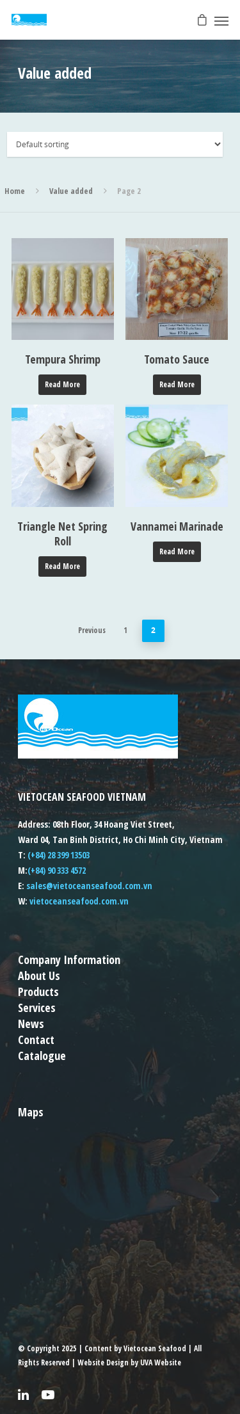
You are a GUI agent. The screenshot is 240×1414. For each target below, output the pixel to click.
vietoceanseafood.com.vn (79, 901)
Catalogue (42, 1055)
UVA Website (160, 1362)
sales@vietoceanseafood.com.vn (89, 886)
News (31, 1023)
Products (38, 991)
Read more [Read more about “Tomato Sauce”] (177, 384)
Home (14, 191)
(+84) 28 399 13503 (59, 855)
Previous (92, 630)
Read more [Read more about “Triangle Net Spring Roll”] (62, 566)
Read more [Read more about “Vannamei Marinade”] (177, 551)
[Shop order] (115, 144)
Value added (71, 191)
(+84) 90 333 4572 (57, 870)
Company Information (69, 959)
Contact (36, 1039)
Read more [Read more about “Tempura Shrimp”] (62, 384)
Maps (31, 1112)
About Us (39, 975)
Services (37, 1007)
